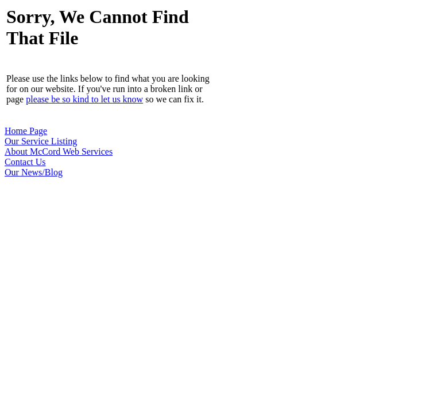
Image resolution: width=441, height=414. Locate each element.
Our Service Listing (41, 141)
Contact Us (25, 162)
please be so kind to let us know (84, 99)
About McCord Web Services (59, 151)
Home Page (26, 131)
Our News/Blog (34, 172)
